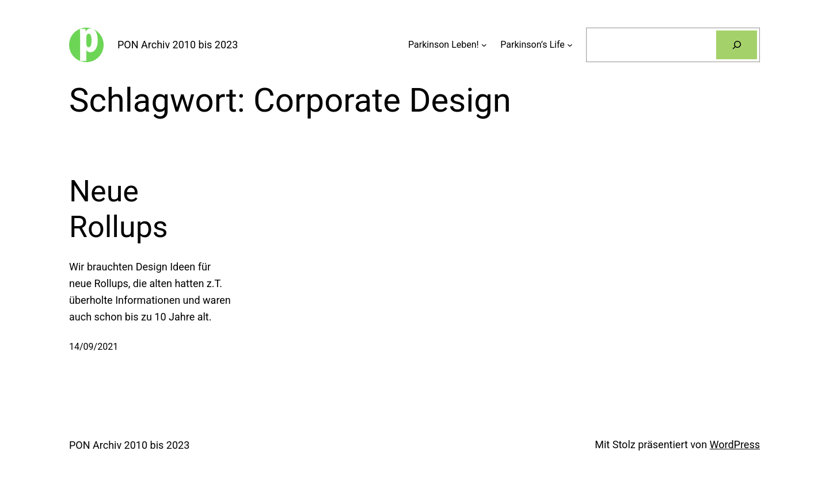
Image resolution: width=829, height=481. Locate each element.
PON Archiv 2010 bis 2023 (177, 45)
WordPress (735, 444)
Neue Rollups (118, 209)
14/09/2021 (93, 346)
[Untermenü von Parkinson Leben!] (484, 45)
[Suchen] (736, 44)
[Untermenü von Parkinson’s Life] (570, 45)
